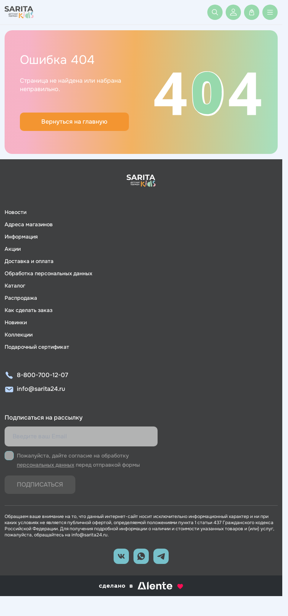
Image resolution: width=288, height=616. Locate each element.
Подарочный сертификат (37, 346)
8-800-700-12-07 (42, 375)
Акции (13, 248)
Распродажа (21, 297)
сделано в (141, 586)
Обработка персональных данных (48, 273)
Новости (15, 212)
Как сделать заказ (28, 310)
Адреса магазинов (29, 224)
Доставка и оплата (29, 261)
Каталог (15, 285)
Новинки (16, 322)
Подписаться (40, 484)
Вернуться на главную (74, 122)
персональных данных (45, 464)
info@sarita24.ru (41, 389)
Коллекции (19, 334)
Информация (21, 236)
